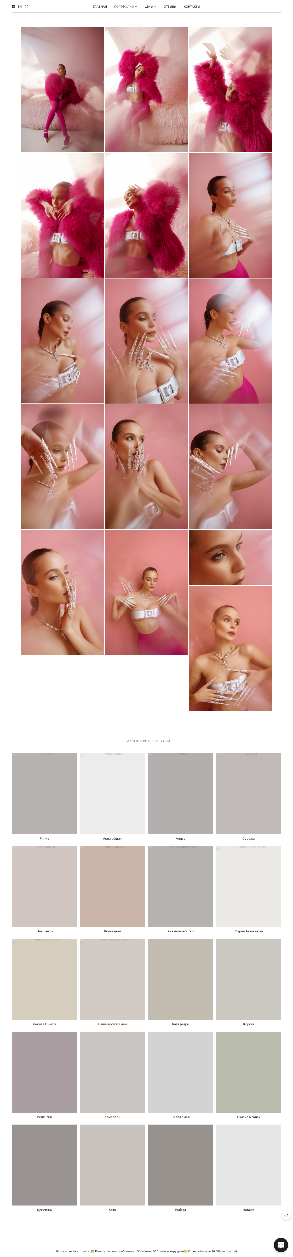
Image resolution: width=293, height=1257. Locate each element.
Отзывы (170, 6)
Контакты (192, 6)
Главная (100, 6)
